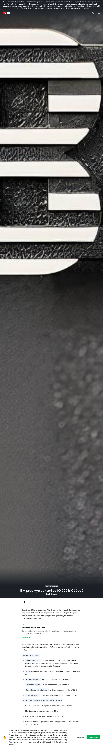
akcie (78, 647)
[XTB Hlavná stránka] (6, 13)
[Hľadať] (93, 12)
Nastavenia (81, 737)
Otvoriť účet (27, 638)
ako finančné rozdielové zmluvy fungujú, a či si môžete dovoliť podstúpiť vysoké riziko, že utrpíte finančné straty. (57, 7)
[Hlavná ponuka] (99, 12)
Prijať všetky (93, 737)
